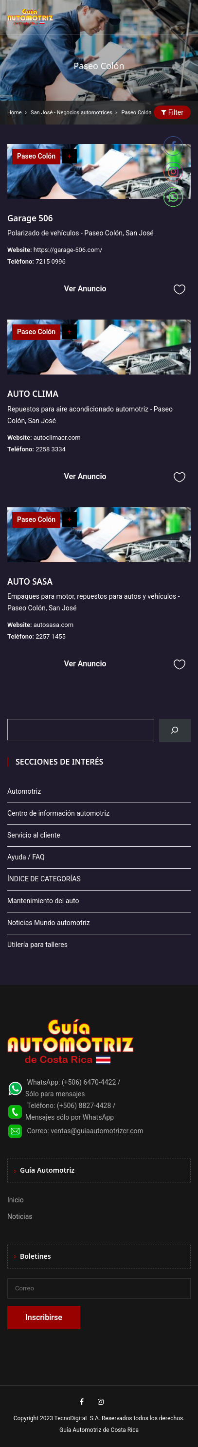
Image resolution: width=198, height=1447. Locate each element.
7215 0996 (51, 261)
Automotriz (24, 791)
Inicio (15, 1200)
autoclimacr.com (57, 437)
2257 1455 (51, 636)
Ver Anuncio (85, 288)
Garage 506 (30, 218)
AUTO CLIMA (32, 393)
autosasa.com (53, 624)
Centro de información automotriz (58, 813)
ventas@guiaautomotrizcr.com (97, 1131)
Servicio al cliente (33, 835)
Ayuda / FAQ (26, 857)
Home (14, 112)
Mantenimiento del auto (43, 901)
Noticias (20, 1216)
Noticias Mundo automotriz (48, 923)
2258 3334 (51, 449)
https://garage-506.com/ (68, 249)
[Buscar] (175, 730)
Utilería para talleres (37, 944)
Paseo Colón (36, 156)
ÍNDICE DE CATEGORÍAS (44, 879)
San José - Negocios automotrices (71, 112)
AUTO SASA (30, 581)
